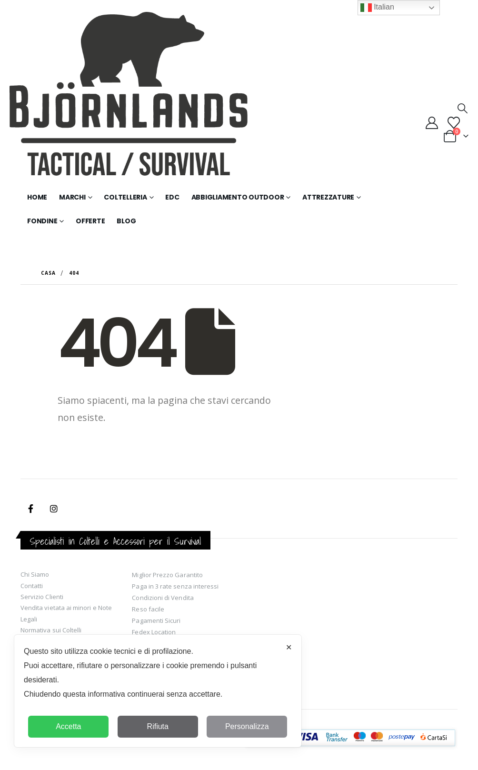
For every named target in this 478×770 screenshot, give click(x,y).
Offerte (90, 221)
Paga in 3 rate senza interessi (175, 586)
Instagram (53, 508)
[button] (462, 108)
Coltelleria (125, 197)
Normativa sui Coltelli (50, 630)
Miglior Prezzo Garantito (167, 574)
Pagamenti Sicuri (156, 620)
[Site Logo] (129, 98)
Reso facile (148, 609)
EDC (172, 197)
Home (37, 197)
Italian (377, 7)
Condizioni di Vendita (162, 597)
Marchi (72, 197)
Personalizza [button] (247, 726)
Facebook (30, 508)
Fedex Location (154, 632)
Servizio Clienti (41, 596)
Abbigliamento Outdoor (237, 197)
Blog (126, 221)
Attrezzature (328, 197)
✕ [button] (289, 647)
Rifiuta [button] (158, 726)
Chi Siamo (35, 574)
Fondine (42, 221)
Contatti (31, 585)
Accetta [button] (68, 726)
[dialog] (157, 691)
